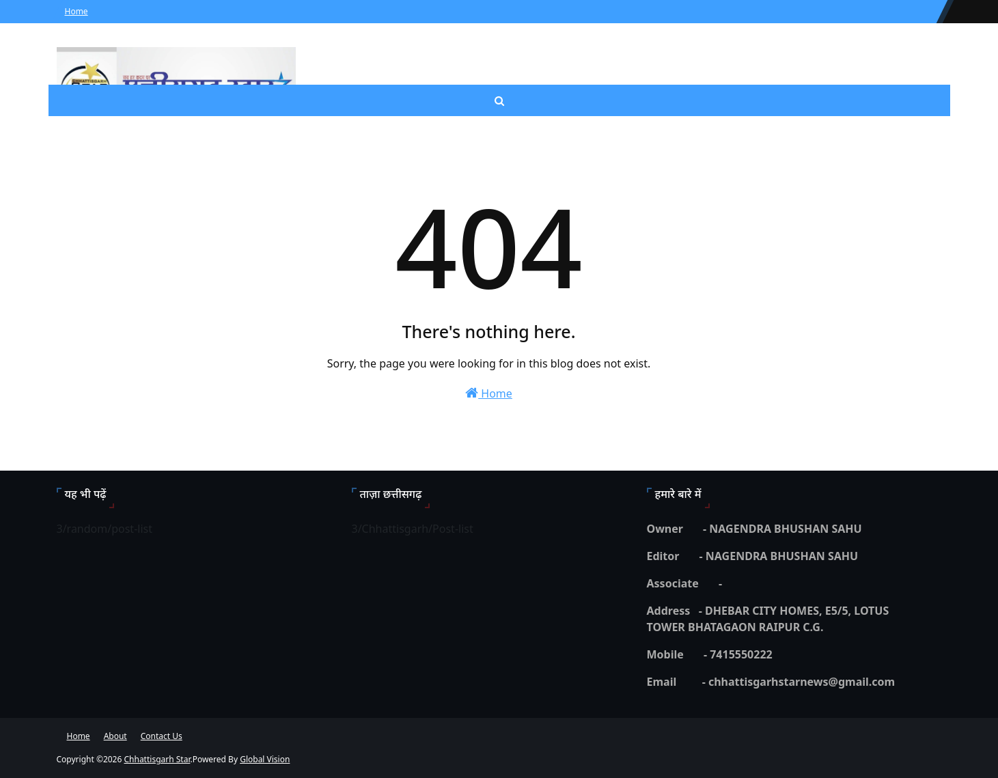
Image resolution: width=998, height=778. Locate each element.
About (115, 736)
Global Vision (265, 759)
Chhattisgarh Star (157, 759)
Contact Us (161, 736)
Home (76, 11)
